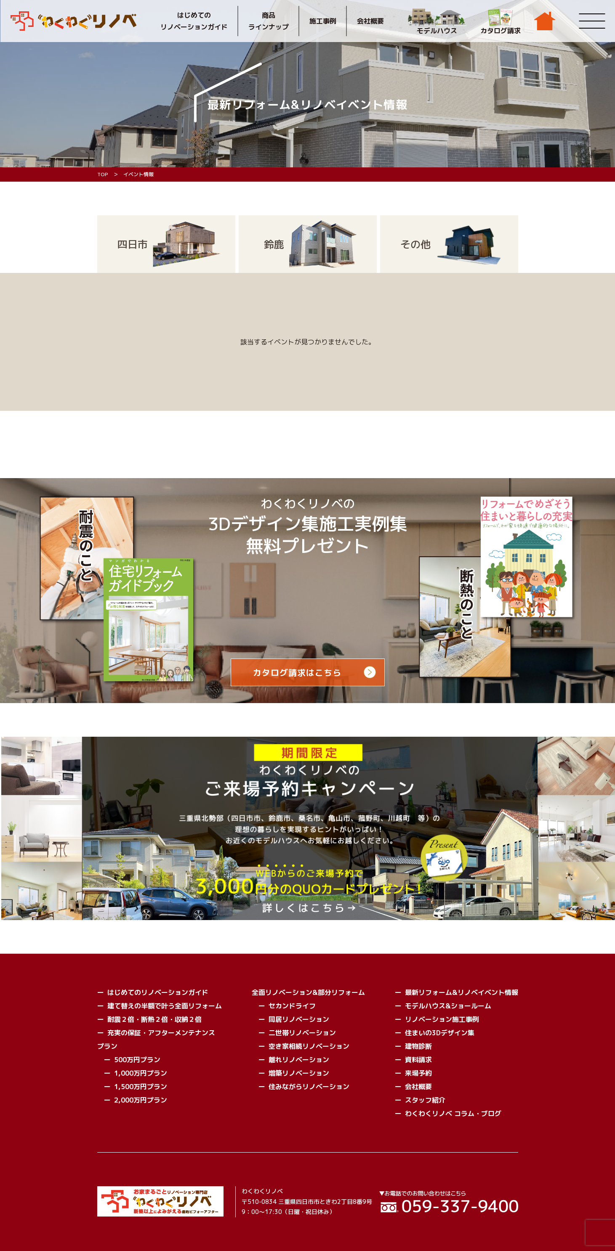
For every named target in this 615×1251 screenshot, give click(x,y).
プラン (107, 1046)
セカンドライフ (292, 1005)
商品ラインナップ (268, 21)
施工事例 (322, 21)
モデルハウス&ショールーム (448, 1005)
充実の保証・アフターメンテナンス (161, 1032)
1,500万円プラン (140, 1086)
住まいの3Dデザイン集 (439, 1032)
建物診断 (418, 1046)
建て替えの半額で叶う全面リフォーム (164, 1005)
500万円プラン (137, 1059)
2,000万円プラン (140, 1100)
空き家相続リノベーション (309, 1046)
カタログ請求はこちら (297, 672)
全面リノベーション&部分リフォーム (308, 992)
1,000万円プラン (140, 1073)
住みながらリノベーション (309, 1086)
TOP (102, 174)
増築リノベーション (299, 1073)
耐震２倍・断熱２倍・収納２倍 (154, 1019)
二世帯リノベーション (302, 1032)
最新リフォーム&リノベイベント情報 (461, 992)
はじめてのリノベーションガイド (194, 21)
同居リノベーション (299, 1019)
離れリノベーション (299, 1059)
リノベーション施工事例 (442, 1019)
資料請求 (418, 1059)
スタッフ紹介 (425, 1100)
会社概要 (370, 21)
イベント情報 (138, 174)
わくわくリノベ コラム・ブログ (453, 1113)
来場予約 (418, 1073)
